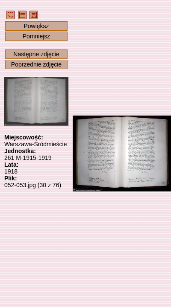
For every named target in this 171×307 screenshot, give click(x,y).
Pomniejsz (36, 36)
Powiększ (36, 26)
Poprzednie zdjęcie (36, 64)
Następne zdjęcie (36, 54)
